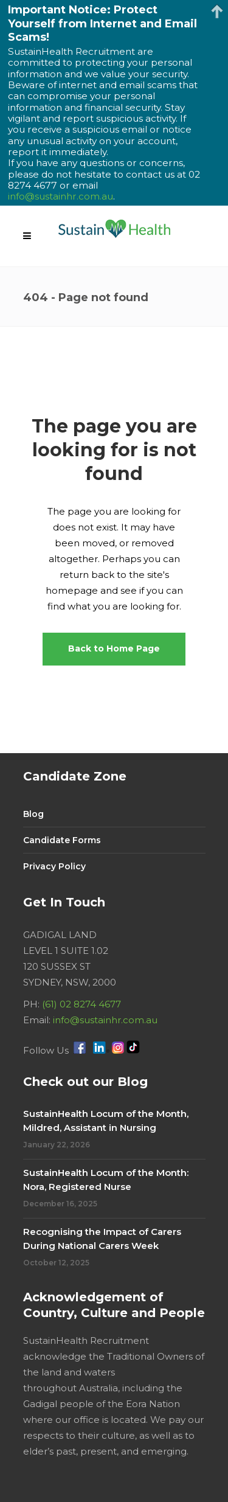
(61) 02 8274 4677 (81, 1004)
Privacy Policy (54, 866)
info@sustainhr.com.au (105, 1020)
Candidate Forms (62, 840)
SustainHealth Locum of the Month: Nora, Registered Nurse (105, 1179)
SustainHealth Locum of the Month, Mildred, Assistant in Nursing (105, 1120)
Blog (33, 813)
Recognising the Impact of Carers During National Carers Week (102, 1238)
